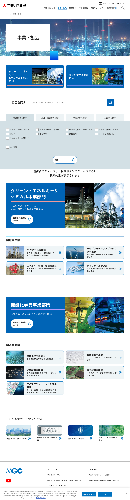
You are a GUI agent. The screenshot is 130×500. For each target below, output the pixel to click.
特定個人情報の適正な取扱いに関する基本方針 (64, 480)
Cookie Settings (89, 494)
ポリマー (13, 134)
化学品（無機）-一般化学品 (80, 129)
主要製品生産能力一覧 (19, 219)
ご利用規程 (93, 469)
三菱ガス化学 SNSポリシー (57, 486)
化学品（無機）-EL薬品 (109, 129)
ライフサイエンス (106, 134)
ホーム (8, 14)
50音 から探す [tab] (110, 117)
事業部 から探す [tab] (80, 117)
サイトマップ (52, 469)
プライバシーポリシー (55, 475)
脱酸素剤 (73, 134)
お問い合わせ (108, 3)
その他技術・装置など (19, 138)
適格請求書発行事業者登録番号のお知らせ (104, 480)
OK (105, 494)
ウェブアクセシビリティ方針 (99, 475)
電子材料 (43, 134)
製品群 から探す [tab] (20, 117)
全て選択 (13, 147)
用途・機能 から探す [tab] (50, 117)
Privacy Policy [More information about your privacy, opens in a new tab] (41, 498)
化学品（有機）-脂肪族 (19, 129)
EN (122, 3)
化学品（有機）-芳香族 (49, 129)
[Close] (126, 493)
